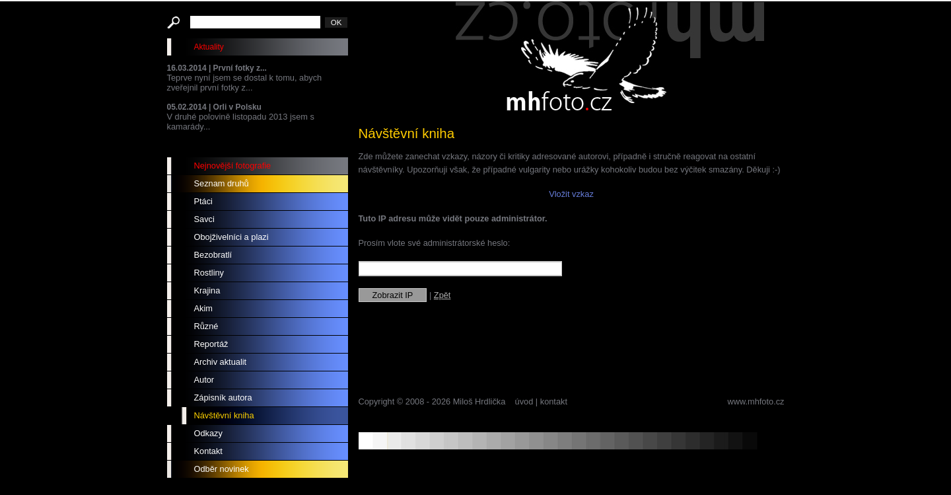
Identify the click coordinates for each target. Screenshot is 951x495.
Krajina (207, 290)
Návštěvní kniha (224, 415)
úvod (524, 401)
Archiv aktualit (220, 362)
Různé (206, 326)
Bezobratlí (213, 255)
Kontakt (208, 451)
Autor (204, 380)
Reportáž (211, 344)
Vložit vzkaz (571, 194)
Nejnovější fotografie (232, 166)
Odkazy (208, 433)
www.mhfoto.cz (755, 401)
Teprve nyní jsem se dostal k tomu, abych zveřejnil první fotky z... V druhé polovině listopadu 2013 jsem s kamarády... (257, 97)
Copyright (377, 401)
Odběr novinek (221, 469)
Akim (203, 308)
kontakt (553, 401)
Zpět (442, 295)
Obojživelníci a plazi (231, 237)
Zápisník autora (223, 397)
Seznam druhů (221, 183)
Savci (204, 219)
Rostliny (209, 273)
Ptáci (203, 201)
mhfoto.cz (609, 58)
